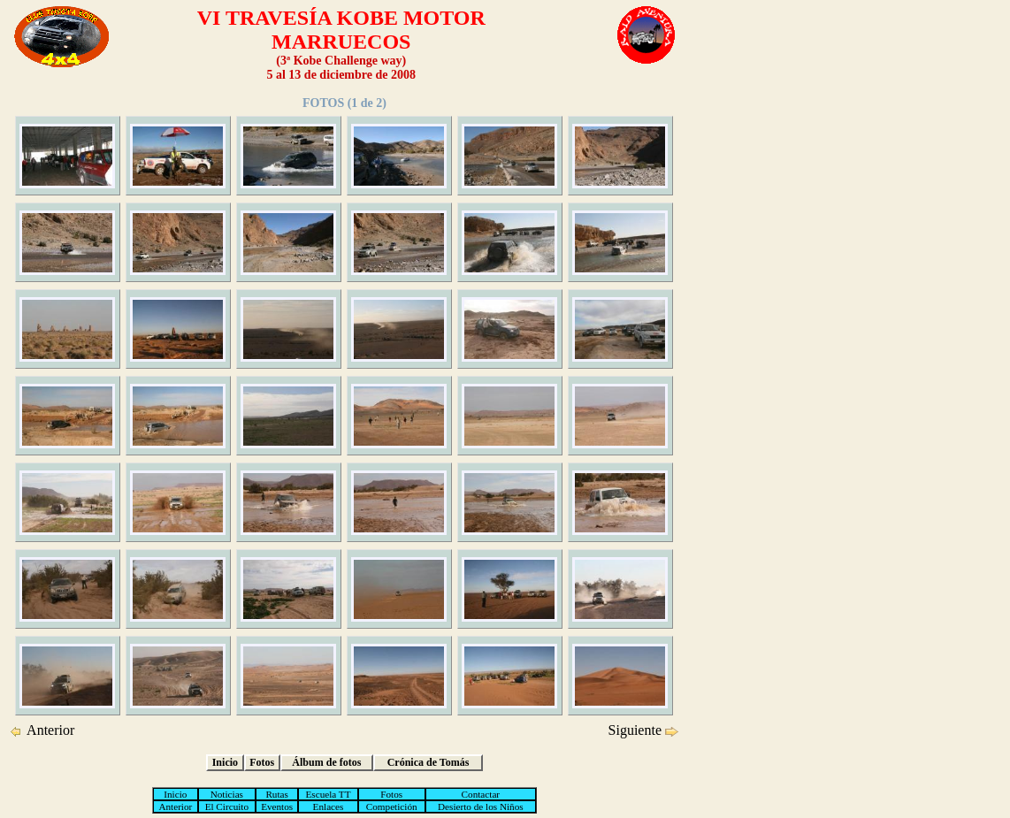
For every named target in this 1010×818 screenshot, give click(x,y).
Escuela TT (327, 794)
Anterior (47, 730)
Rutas (276, 794)
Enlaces (328, 806)
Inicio (225, 762)
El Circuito (227, 806)
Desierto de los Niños (481, 806)
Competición (391, 806)
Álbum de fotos (326, 762)
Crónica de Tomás (428, 762)
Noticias (226, 794)
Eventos (277, 806)
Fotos (261, 762)
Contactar (481, 794)
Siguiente (636, 730)
